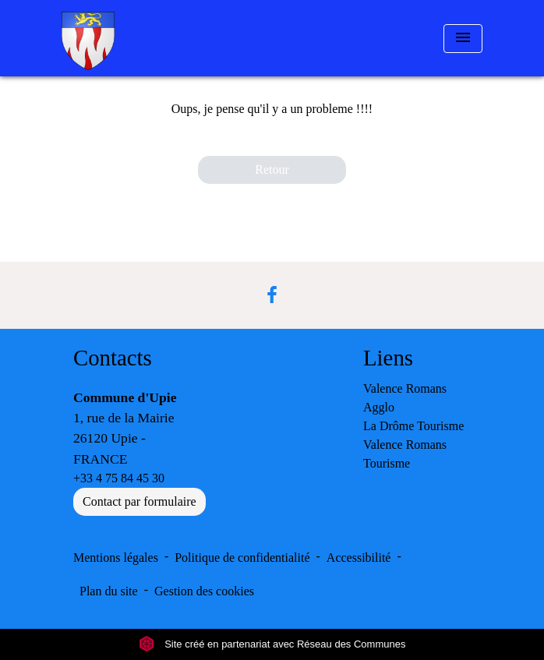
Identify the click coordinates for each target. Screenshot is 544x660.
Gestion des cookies (204, 591)
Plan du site (108, 591)
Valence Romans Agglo (405, 398)
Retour (272, 169)
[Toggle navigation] (462, 38)
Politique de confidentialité (242, 557)
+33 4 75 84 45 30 (118, 478)
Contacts (112, 357)
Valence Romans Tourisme (405, 454)
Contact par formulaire (139, 501)
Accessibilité (359, 557)
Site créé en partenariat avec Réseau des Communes (272, 644)
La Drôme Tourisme (413, 425)
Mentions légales (115, 557)
